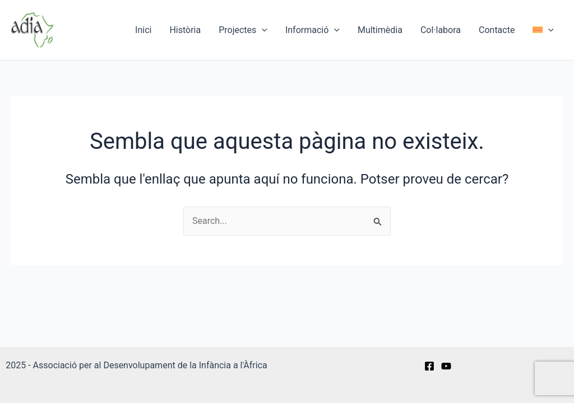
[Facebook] (429, 366)
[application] (261, 30)
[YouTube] (446, 366)
